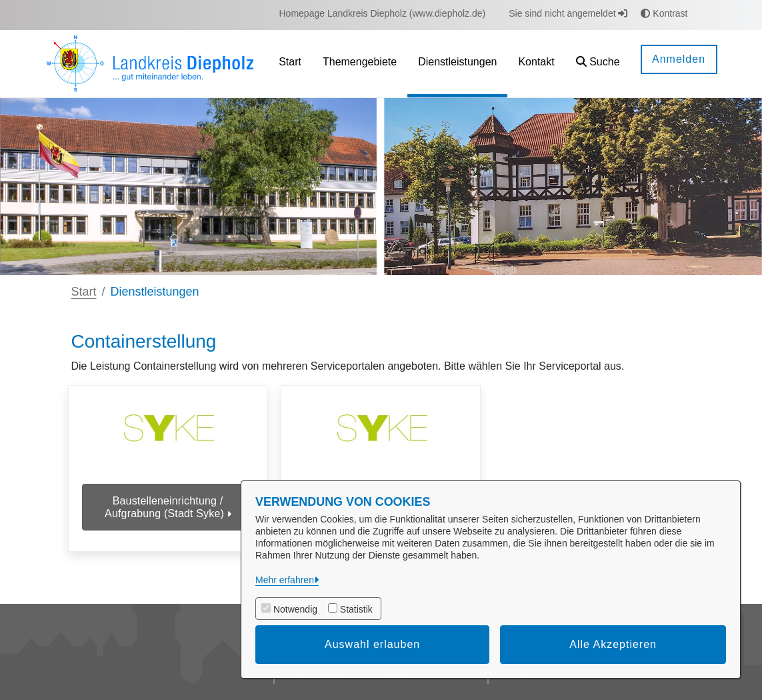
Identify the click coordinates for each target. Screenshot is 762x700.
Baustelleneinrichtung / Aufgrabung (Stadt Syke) (168, 507)
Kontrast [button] (664, 13)
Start (84, 291)
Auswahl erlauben (372, 644)
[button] (598, 63)
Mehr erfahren (284, 580)
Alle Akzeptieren (613, 644)
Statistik (356, 609)
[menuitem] (382, 13)
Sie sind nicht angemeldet (568, 13)
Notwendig (295, 609)
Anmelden (678, 59)
